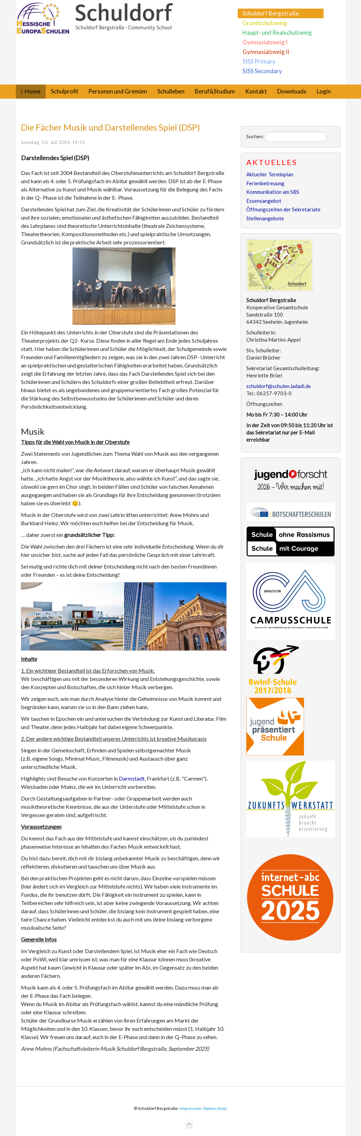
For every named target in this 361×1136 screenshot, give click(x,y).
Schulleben (170, 91)
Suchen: (255, 136)
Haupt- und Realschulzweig (277, 32)
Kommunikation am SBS (272, 192)
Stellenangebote (265, 218)
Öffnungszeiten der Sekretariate (283, 209)
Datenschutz (215, 1108)
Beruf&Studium (215, 91)
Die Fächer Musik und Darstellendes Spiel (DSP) (110, 127)
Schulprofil (64, 91)
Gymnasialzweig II (265, 51)
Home (33, 91)
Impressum (190, 1108)
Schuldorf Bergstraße (270, 13)
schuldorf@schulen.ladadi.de (278, 386)
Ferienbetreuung (265, 183)
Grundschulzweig (264, 22)
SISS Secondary (262, 71)
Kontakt (256, 91)
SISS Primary (258, 61)
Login (324, 91)
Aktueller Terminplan (269, 174)
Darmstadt (132, 778)
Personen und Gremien (117, 91)
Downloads (291, 91)
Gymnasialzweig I (264, 42)
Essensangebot (263, 201)
